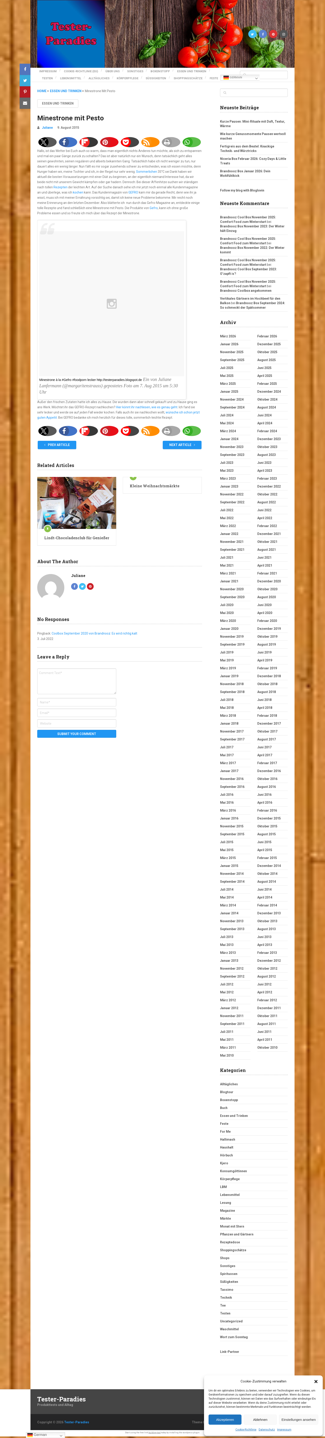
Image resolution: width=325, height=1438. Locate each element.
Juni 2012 (264, 986)
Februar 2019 (267, 670)
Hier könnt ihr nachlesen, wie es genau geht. (147, 409)
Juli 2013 (226, 938)
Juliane (47, 129)
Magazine (227, 1212)
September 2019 (232, 646)
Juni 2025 (264, 369)
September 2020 (232, 598)
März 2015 (228, 859)
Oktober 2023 (267, 448)
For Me (225, 1133)
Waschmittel (229, 1331)
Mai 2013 (227, 946)
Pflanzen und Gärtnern (236, 1236)
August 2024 (266, 409)
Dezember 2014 (269, 867)
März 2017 (228, 764)
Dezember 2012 (269, 962)
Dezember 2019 (269, 630)
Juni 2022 (264, 512)
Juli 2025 (226, 369)
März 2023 (228, 480)
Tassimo (226, 1291)
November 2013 (232, 922)
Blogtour (226, 1093)
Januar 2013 (229, 962)
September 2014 (232, 883)
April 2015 (264, 851)
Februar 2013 (267, 954)
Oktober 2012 (267, 970)
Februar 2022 (267, 527)
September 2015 (232, 836)
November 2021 (232, 543)
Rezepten (60, 189)
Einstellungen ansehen (298, 1420)
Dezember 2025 (269, 346)
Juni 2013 (264, 938)
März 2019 (228, 670)
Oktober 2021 (267, 543)
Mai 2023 (227, 472)
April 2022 (264, 519)
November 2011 (232, 1017)
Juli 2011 (226, 1033)
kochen (78, 194)
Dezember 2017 (269, 725)
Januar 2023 (229, 488)
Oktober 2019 (267, 638)
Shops (225, 1259)
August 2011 (266, 1025)
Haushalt (226, 1149)
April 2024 (264, 425)
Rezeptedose (230, 1244)
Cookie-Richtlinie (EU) (81, 70)
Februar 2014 (267, 907)
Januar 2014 (229, 915)
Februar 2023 (267, 480)
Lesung (225, 1204)
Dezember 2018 (269, 677)
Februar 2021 (267, 575)
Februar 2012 (267, 1002)
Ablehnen (260, 1420)
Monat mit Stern (232, 1228)
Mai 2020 (227, 614)
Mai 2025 (227, 377)
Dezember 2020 (269, 583)
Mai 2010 (227, 1057)
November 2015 (232, 828)
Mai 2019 (227, 662)
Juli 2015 (226, 843)
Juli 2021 (226, 559)
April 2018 (264, 709)
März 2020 (228, 622)
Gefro (154, 209)
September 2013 (232, 930)
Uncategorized (231, 1323)
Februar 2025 (267, 385)
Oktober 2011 (267, 1017)
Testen (47, 75)
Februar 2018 (267, 717)
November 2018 (232, 685)
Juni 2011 (264, 1033)
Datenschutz (267, 1429)
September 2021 (232, 551)
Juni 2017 (264, 749)
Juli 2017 (226, 749)
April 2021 (264, 567)
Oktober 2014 (267, 875)
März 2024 (228, 432)
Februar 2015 (267, 859)
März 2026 (228, 338)
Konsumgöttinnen (233, 1172)
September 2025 (232, 361)
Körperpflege (134, 75)
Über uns (115, 70)
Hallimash (227, 1141)
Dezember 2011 (269, 1009)
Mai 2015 (227, 851)
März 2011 (228, 1049)
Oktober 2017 (267, 733)
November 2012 (232, 970)
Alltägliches (103, 75)
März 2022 (228, 527)
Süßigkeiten (165, 75)
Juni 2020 (264, 606)
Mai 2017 (227, 757)
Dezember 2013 (269, 915)
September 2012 (232, 978)
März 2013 (228, 954)
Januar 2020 (229, 630)
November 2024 (232, 401)
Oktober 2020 (267, 591)
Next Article (182, 446)
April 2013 (264, 946)
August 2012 (266, 978)
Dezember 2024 (269, 393)
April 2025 (264, 377)
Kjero (224, 1165)
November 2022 (232, 496)
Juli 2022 (226, 512)
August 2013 (266, 930)
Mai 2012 (227, 994)
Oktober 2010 (267, 1049)
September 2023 (232, 456)
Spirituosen (228, 1275)
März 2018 (228, 717)
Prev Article (57, 446)
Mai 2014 (227, 899)
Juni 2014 (264, 891)
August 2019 (266, 646)
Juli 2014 (226, 891)
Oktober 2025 (267, 353)
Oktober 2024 (267, 401)
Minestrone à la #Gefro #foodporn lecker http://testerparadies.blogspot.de (90, 381)
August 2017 (266, 741)
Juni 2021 (264, 559)
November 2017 (232, 733)
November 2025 (232, 353)
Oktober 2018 (267, 685)
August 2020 (266, 598)
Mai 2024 (227, 425)
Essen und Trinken (200, 70)
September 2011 (232, 1025)
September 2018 (232, 693)
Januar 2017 (229, 772)
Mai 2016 (227, 804)
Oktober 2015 (267, 828)
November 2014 (232, 875)
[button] (316, 1381)
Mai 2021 (227, 567)
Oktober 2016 (267, 780)
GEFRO (133, 194)
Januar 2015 (229, 867)
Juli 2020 (226, 606)
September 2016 (232, 788)
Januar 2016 (229, 820)
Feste (46, 80)
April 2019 (264, 662)
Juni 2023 (264, 464)
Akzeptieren (225, 1420)
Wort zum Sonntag (234, 1338)
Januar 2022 (229, 535)
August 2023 (266, 456)
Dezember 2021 (269, 535)
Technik (226, 1299)
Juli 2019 (226, 654)
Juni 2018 (264, 701)
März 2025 (228, 385)
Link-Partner (229, 1353)
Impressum (284, 1429)
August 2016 (266, 788)
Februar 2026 (267, 338)
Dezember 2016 (269, 772)
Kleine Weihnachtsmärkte (154, 487)
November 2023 (232, 448)
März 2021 (228, 575)
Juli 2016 (226, 796)
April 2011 (264, 1041)
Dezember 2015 (269, 820)
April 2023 (264, 472)
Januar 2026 (229, 346)
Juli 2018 (226, 701)
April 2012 (264, 994)
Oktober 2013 (267, 922)
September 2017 (232, 741)
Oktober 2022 (267, 496)
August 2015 (266, 836)
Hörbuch (226, 1157)
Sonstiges (140, 70)
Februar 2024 (267, 432)
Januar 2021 (229, 583)
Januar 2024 (229, 440)
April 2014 (264, 899)
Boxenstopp (167, 70)
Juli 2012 (226, 986)
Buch (224, 1109)
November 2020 (232, 591)
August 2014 (266, 883)
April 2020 (264, 614)
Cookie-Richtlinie (245, 1429)
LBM (223, 1188)
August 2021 (266, 551)
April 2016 (264, 804)
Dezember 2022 (269, 488)
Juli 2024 (226, 417)
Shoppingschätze (199, 75)
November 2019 (232, 638)
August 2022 (266, 504)
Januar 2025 (229, 393)
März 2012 (228, 1002)
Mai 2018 (227, 709)
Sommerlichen (146, 173)
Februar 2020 (267, 622)
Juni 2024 (264, 417)
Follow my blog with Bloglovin (242, 192)
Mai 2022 (227, 519)
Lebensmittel (73, 75)
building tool (155, 1434)
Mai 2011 (227, 1041)
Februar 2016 (267, 812)
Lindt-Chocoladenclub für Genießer (76, 539)
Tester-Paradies (61, 1401)
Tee (223, 1307)
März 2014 (228, 907)
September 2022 (232, 504)
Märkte (225, 1220)
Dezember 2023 (269, 440)
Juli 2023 (226, 464)
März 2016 (228, 812)
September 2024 (232, 409)
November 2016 (232, 780)
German (65, 81)
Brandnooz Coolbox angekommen (246, 292)
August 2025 (266, 361)
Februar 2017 (267, 764)
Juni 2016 (264, 796)
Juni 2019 (264, 654)
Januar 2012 (229, 1009)
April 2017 (264, 757)
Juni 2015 (264, 843)
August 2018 (266, 693)
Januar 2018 (229, 725)
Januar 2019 (229, 677)
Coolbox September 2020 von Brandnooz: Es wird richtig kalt (94, 635)
